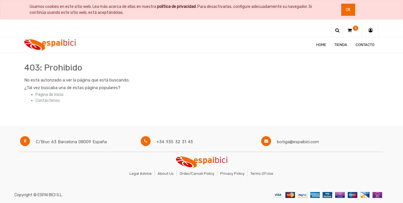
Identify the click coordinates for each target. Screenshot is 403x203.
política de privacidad (176, 6)
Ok (348, 9)
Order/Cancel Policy (197, 173)
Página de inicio (49, 94)
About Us (166, 173)
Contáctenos (48, 100)
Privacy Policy (232, 173)
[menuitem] (321, 44)
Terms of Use (261, 173)
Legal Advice (140, 173)
